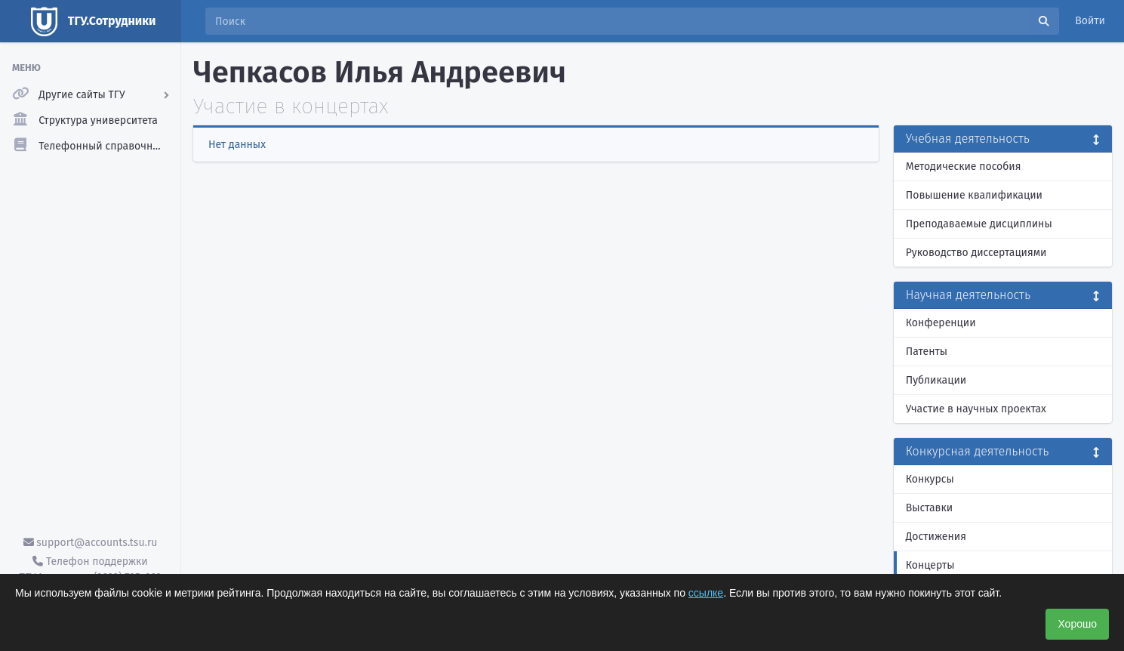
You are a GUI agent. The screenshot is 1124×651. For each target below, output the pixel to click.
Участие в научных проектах (976, 409)
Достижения (936, 536)
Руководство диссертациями (976, 252)
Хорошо (1077, 624)
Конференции (941, 322)
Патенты (926, 351)
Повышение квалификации (974, 195)
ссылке (705, 593)
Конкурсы (930, 479)
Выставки (929, 507)
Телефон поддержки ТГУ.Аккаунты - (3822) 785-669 (90, 569)
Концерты (930, 565)
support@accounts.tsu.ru (90, 542)
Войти (1090, 20)
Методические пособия (963, 166)
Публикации (936, 380)
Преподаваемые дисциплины (979, 224)
